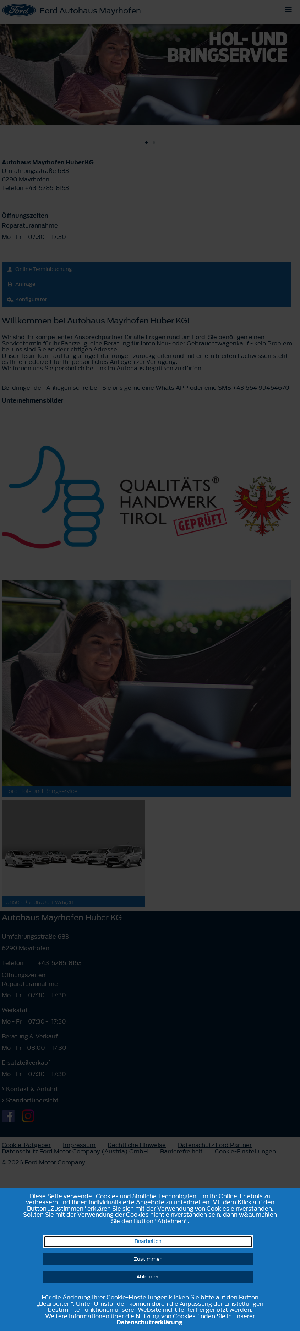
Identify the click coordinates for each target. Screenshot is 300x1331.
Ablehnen (148, 1277)
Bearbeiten (148, 1241)
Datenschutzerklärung (149, 1322)
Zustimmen (148, 1259)
